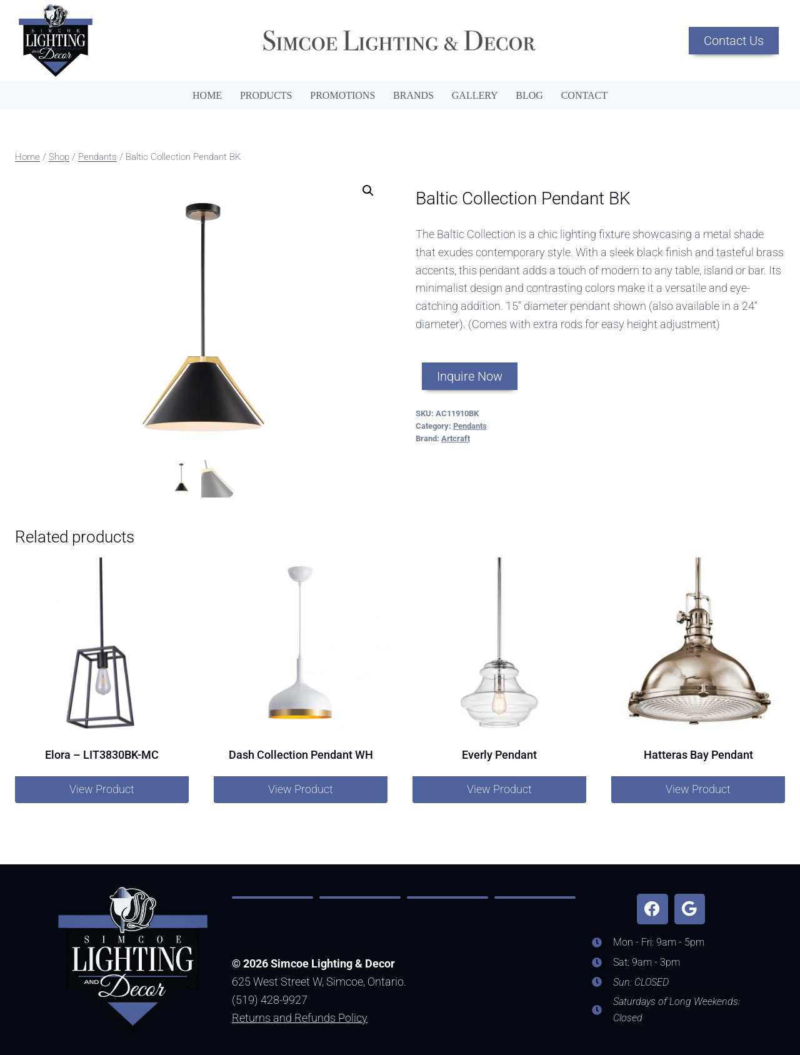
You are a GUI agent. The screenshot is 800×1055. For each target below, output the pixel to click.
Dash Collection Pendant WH (301, 754)
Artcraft (455, 438)
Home (207, 95)
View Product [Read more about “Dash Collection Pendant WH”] (300, 789)
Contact (584, 95)
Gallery (475, 95)
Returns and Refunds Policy (300, 1017)
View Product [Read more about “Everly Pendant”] (499, 789)
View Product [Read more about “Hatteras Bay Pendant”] (698, 789)
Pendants (470, 426)
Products (266, 95)
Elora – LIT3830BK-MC (102, 754)
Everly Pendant (499, 754)
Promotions (342, 95)
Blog (529, 95)
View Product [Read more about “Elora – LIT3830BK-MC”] (101, 789)
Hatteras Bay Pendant (698, 754)
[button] (368, 190)
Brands (413, 95)
